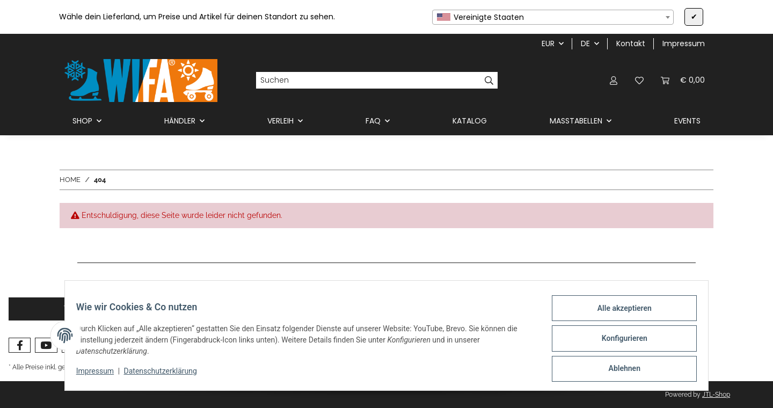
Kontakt (630, 43)
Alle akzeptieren (618, 314)
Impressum (101, 374)
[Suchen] (368, 80)
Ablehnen (618, 370)
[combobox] (553, 17)
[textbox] (553, 17)
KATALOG (470, 120)
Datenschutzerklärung (166, 374)
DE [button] (585, 43)
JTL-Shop (716, 394)
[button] (613, 80)
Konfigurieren (618, 342)
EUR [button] (548, 43)
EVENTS (687, 120)
